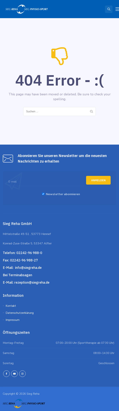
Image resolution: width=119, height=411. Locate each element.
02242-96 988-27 (24, 260)
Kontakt (11, 306)
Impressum (13, 320)
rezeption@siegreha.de (31, 282)
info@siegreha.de (28, 267)
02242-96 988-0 (29, 253)
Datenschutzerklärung (20, 313)
